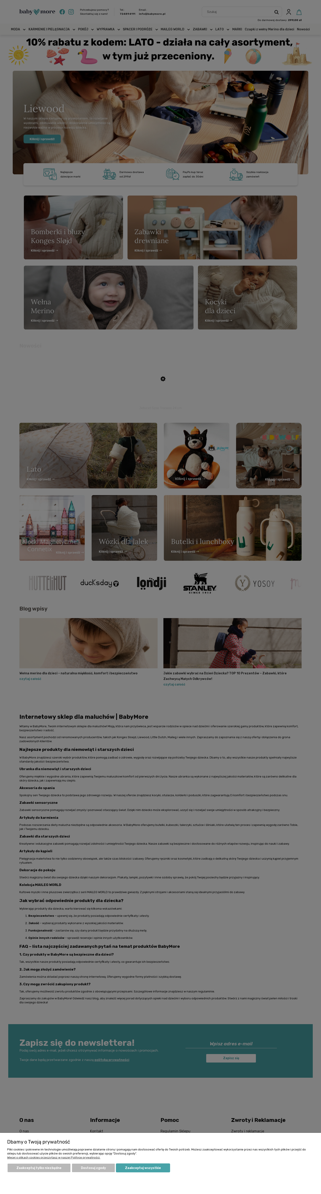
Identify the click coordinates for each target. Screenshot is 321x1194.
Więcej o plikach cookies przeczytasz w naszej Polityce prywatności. (53, 1157)
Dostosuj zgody (93, 1168)
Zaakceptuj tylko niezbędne (39, 1168)
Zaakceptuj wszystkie (143, 1168)
